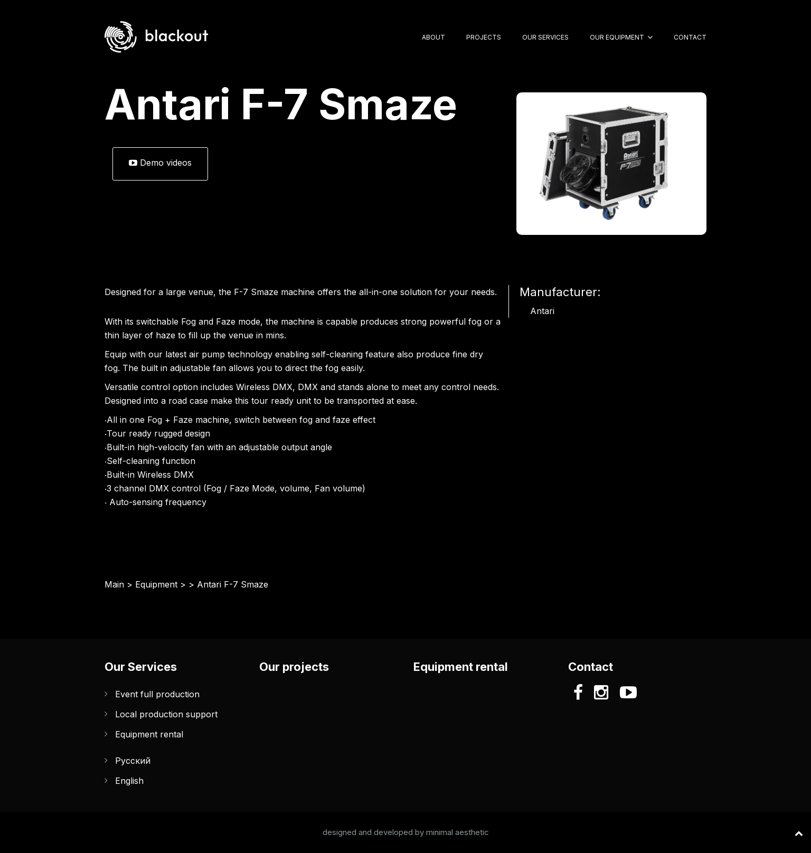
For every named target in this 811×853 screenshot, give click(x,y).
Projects (483, 37)
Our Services (545, 37)
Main (114, 584)
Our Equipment (617, 37)
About (433, 37)
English (129, 780)
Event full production (157, 694)
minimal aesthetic (457, 832)
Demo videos (160, 162)
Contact (690, 37)
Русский (132, 760)
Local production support (166, 714)
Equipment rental (149, 734)
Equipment (156, 584)
